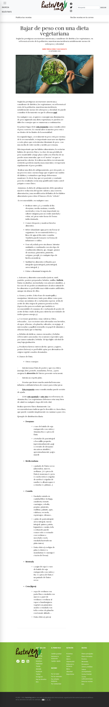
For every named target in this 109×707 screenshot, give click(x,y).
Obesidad (69, 671)
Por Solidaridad (56, 684)
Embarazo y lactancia (70, 665)
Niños (68, 669)
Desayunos (85, 664)
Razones (54, 668)
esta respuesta (42, 127)
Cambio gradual (56, 654)
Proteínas (69, 654)
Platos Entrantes (87, 656)
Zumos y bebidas (87, 667)
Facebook (39, 671)
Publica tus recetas (24, 17)
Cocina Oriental (86, 674)
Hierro (68, 659)
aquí (55, 112)
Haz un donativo (41, 679)
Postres (84, 659)
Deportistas (70, 674)
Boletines (39, 661)
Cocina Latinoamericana (87, 678)
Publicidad (39, 664)
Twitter (38, 674)
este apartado (33, 397)
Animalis (38, 669)
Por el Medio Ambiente (55, 680)
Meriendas (85, 661)
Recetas (84, 648)
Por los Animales (56, 676)
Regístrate (7, 12)
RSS (37, 682)
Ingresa (5, 7)
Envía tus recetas (87, 681)
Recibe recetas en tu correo (81, 17)
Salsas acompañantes (86, 670)
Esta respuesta (28, 389)
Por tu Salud (55, 674)
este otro (44, 397)
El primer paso (56, 648)
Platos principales (87, 654)
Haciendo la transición (55, 657)
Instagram (39, 677)
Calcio (68, 656)
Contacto (39, 658)
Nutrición (69, 648)
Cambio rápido (56, 661)
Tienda (38, 666)
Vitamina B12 (70, 661)
